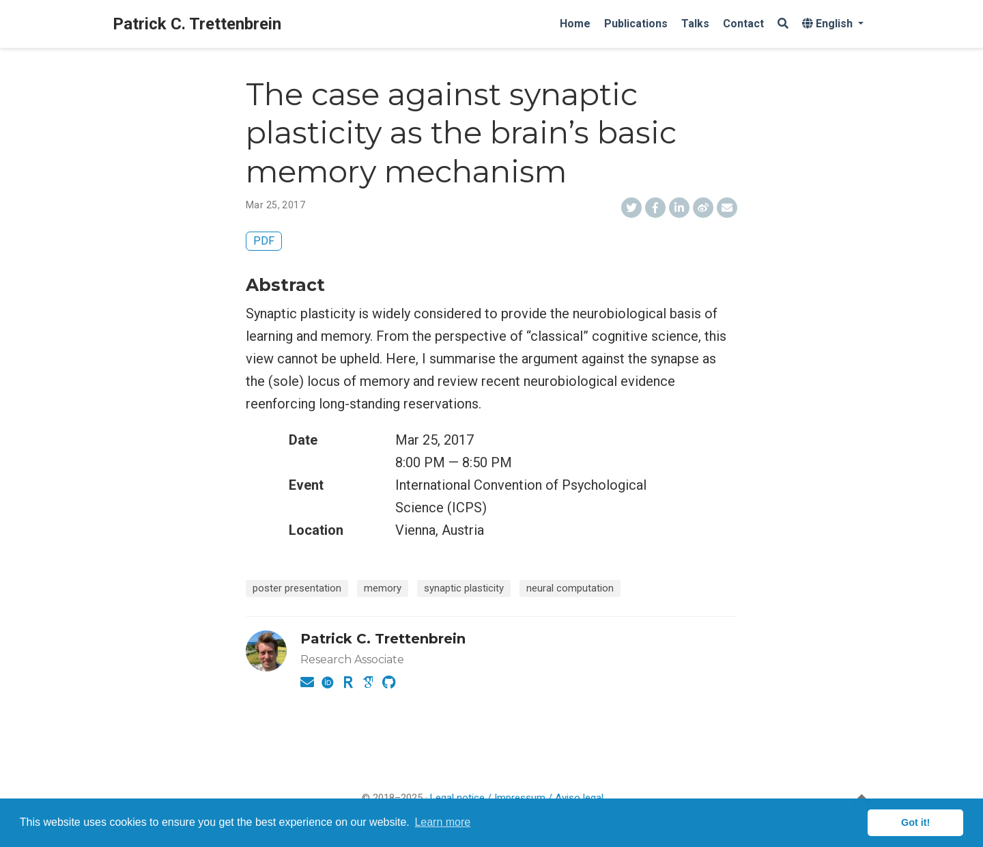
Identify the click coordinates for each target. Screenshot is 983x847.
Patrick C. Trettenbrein (197, 23)
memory (382, 588)
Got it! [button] (915, 822)
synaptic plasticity (464, 588)
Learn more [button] (442, 822)
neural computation (570, 588)
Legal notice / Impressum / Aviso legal (516, 798)
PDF (263, 240)
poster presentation (297, 588)
